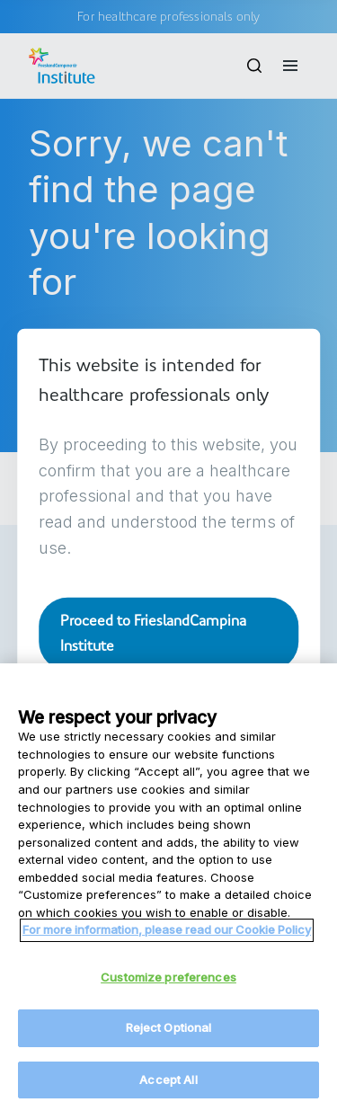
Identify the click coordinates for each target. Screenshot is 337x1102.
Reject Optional (169, 1035)
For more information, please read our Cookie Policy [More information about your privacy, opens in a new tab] (166, 937)
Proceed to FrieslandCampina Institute (153, 632)
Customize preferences (168, 984)
